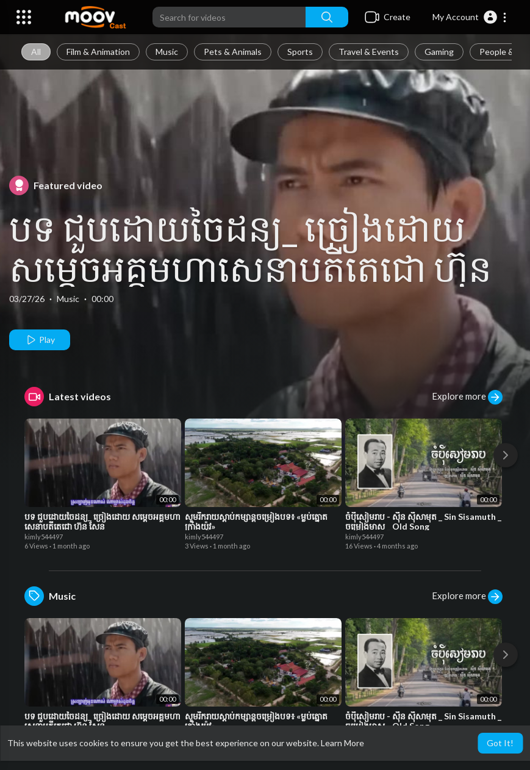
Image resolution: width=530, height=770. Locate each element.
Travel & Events (368, 51)
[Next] (505, 455)
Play (40, 340)
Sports (300, 51)
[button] (470, 17)
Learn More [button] (342, 743)
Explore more (467, 397)
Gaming (439, 51)
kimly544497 (43, 537)
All (36, 51)
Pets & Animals (233, 51)
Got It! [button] (500, 743)
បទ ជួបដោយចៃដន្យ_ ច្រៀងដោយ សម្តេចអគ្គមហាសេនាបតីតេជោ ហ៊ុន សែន (250, 268)
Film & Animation (98, 51)
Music (167, 51)
